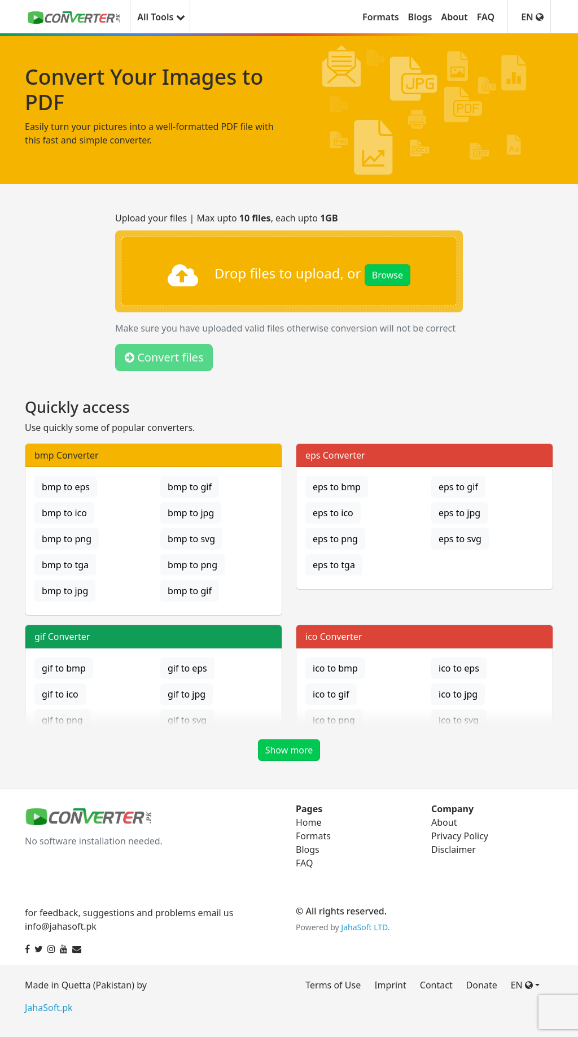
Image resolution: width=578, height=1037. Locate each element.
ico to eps (459, 668)
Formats (380, 17)
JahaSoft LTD (364, 927)
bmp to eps (66, 487)
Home (309, 822)
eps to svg (460, 539)
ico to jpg (458, 694)
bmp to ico (64, 513)
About (454, 17)
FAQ (485, 17)
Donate (481, 985)
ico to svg (459, 720)
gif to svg (187, 720)
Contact (436, 985)
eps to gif (458, 487)
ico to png (334, 720)
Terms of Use (333, 985)
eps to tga (334, 565)
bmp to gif (190, 487)
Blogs (420, 17)
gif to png (62, 720)
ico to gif (331, 694)
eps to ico (333, 513)
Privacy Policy (459, 836)
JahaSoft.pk (49, 1007)
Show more (289, 750)
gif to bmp (64, 668)
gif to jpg (186, 694)
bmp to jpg (191, 513)
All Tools (160, 17)
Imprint (390, 985)
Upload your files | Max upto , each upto (226, 218)
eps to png (335, 539)
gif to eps (187, 668)
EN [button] (532, 17)
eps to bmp (337, 487)
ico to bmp (335, 668)
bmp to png (66, 539)
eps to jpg (459, 513)
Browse (387, 275)
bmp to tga (65, 565)
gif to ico (60, 694)
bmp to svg (191, 539)
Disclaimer (453, 849)
